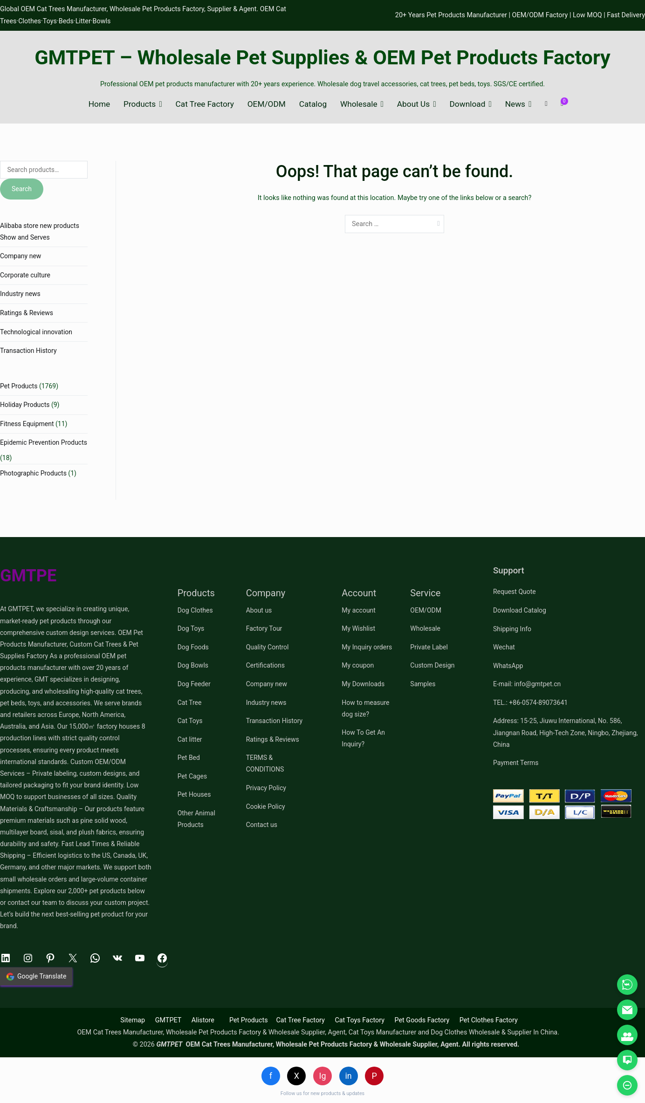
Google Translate (36, 976)
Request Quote (514, 591)
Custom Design (432, 665)
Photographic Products (33, 473)
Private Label (429, 647)
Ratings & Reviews (26, 313)
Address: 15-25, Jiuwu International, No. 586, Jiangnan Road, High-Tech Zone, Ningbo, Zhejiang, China (565, 732)
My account (359, 610)
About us (259, 610)
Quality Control (267, 647)
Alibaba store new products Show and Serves (39, 231)
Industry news (20, 293)
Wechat (504, 647)
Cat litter (190, 739)
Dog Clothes (195, 610)
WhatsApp (508, 665)
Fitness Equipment (27, 423)
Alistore (203, 1020)
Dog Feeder (194, 684)
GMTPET (168, 1020)
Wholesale (358, 104)
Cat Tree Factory (205, 104)
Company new (20, 256)
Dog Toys (191, 628)
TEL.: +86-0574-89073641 (530, 702)
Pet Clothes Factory (489, 1020)
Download (468, 104)
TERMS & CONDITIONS (265, 763)
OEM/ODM (266, 104)
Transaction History (28, 350)
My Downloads (363, 684)
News (515, 104)
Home (99, 104)
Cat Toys (190, 720)
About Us (413, 104)
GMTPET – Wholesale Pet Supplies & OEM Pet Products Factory (322, 57)
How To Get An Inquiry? (363, 738)
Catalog (313, 104)
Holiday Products (24, 404)
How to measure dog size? (365, 708)
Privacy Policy (266, 788)
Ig (322, 1076)
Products (140, 104)
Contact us (261, 824)
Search (22, 189)
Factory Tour (264, 628)
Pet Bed (189, 757)
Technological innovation (36, 332)
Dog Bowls (193, 665)
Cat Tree (190, 702)
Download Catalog (519, 610)
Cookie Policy (265, 806)
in (348, 1076)
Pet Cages (192, 776)
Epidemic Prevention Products (43, 442)
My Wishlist (358, 628)
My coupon (358, 665)
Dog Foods (193, 647)
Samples (422, 684)
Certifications (265, 665)
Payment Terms (515, 762)
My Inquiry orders (367, 647)
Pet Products (18, 386)
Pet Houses (194, 794)
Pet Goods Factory (421, 1020)
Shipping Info (512, 629)
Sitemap (132, 1020)
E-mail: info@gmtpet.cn (527, 684)
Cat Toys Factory (359, 1020)
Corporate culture (25, 275)
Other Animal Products (196, 818)
